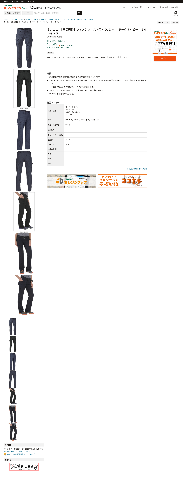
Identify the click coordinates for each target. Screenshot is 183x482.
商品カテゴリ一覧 (17, 20)
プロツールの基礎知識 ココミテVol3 (20, 454)
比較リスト (163, 22)
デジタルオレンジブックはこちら (16, 451)
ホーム (6, 20)
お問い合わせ (151, 7)
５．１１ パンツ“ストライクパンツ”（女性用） (78, 20)
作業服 (36, 20)
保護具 (28, 20)
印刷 (175, 22)
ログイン (125, 7)
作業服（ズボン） (54, 20)
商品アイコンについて (137, 169)
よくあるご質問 (137, 7)
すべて (26, 13)
